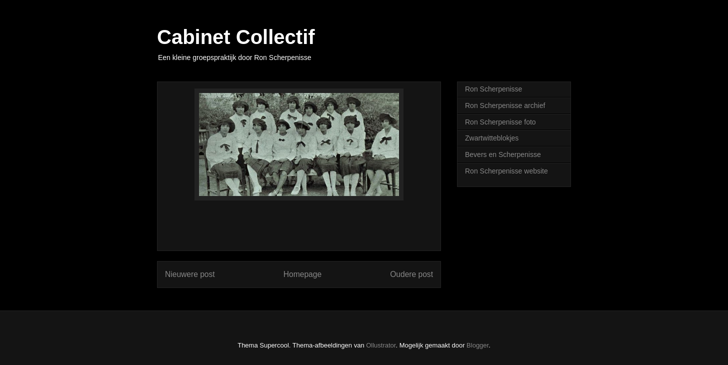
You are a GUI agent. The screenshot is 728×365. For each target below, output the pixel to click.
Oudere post (411, 274)
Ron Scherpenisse (493, 89)
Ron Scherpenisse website (506, 171)
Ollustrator (381, 345)
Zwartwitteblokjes (491, 138)
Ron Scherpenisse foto (500, 122)
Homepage (303, 274)
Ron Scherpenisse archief (505, 106)
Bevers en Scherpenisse (503, 154)
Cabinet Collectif (236, 37)
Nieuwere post (190, 274)
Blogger (477, 345)
